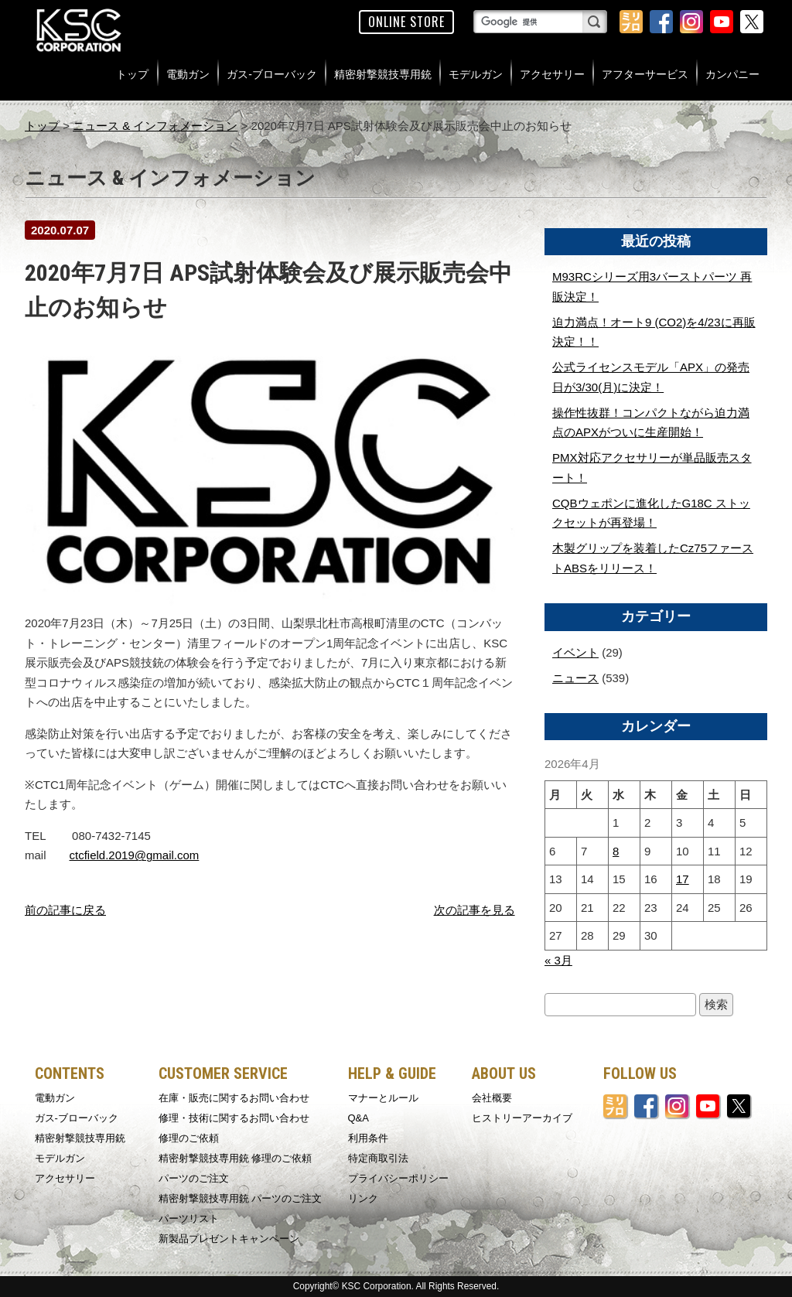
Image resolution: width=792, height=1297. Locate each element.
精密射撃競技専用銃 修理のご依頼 (235, 1158)
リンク (363, 1198)
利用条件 (368, 1138)
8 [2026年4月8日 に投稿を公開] (616, 851)
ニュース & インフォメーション (155, 125)
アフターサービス (645, 74)
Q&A (358, 1118)
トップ (132, 74)
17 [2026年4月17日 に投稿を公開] (682, 879)
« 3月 (558, 960)
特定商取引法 (378, 1158)
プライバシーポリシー (398, 1178)
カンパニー (732, 74)
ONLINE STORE (406, 21)
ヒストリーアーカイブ (522, 1118)
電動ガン (188, 74)
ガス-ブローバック (272, 74)
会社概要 (492, 1098)
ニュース (575, 677)
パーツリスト (189, 1218)
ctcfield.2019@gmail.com (135, 855)
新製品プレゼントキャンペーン (229, 1238)
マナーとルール (383, 1098)
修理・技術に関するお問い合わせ (234, 1118)
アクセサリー (552, 74)
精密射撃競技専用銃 (383, 74)
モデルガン (476, 74)
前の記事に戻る (65, 909)
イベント (575, 652)
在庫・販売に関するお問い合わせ (234, 1098)
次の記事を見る (474, 909)
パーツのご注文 (194, 1178)
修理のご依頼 (189, 1138)
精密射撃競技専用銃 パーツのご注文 (241, 1198)
